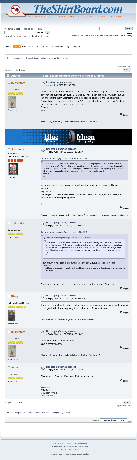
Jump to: (96, 420)
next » (129, 66)
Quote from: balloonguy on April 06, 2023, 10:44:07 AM (64, 159)
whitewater (17, 223)
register (38, 29)
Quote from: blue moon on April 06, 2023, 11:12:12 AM (64, 232)
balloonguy (18, 82)
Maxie (14, 367)
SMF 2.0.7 (57, 444)
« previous (121, 66)
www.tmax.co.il (47, 395)
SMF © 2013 (67, 444)
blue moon (17, 149)
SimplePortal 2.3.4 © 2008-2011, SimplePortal (69, 446)
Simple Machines (80, 444)
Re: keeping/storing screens (61, 149)
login (29, 29)
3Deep (15, 296)
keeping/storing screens (59, 82)
